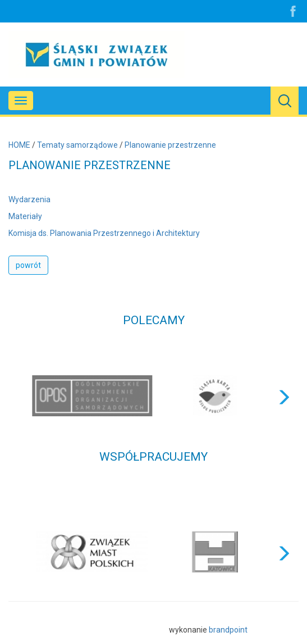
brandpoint (228, 629)
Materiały (25, 216)
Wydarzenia (29, 199)
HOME (19, 144)
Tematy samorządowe (77, 144)
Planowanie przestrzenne (170, 144)
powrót (28, 265)
